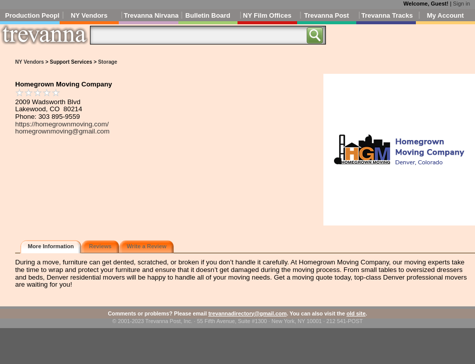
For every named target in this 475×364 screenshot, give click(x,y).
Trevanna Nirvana (151, 15)
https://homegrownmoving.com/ (62, 124)
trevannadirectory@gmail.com (247, 313)
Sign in (461, 4)
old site (356, 313)
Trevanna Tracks (387, 15)
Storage (107, 62)
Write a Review (147, 246)
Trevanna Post (326, 15)
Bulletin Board (207, 15)
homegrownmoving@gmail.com (62, 131)
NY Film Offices (267, 15)
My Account (445, 15)
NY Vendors (89, 15)
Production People (32, 15)
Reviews (100, 246)
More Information (51, 246)
